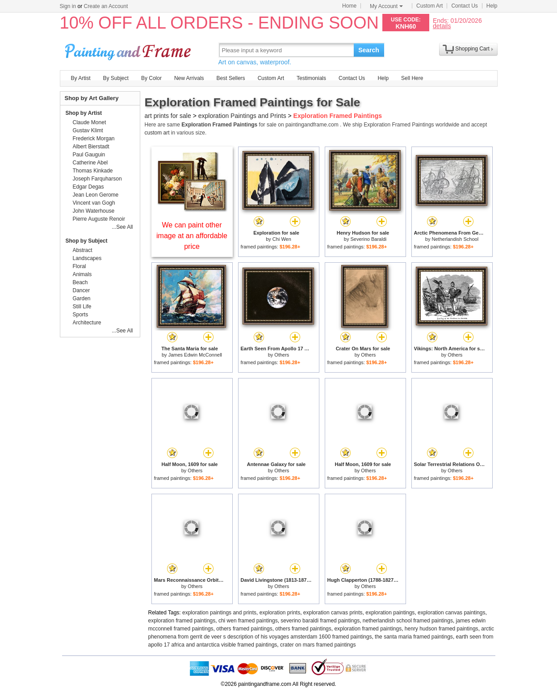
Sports (80, 314)
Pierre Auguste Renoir (99, 219)
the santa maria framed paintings (414, 637)
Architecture (87, 322)
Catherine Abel (90, 163)
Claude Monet (89, 122)
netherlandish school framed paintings (408, 621)
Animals (82, 274)
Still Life (82, 306)
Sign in (68, 6)
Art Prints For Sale (129, 49)
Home (349, 6)
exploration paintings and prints (219, 612)
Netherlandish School (455, 239)
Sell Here (412, 78)
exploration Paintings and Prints (242, 115)
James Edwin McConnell (195, 354)
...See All (122, 227)
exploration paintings (390, 612)
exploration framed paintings (182, 621)
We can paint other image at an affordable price (191, 235)
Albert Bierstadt (91, 146)
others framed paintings (244, 629)
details (442, 25)
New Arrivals (189, 78)
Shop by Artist (84, 113)
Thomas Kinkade (93, 171)
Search (368, 50)
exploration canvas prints (333, 612)
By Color (151, 78)
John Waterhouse (94, 211)
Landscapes (87, 258)
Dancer (81, 290)
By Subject (116, 78)
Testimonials (311, 78)
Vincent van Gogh (94, 203)
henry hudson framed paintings (441, 629)
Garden (82, 298)
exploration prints (280, 612)
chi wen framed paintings (248, 621)
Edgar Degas (88, 187)
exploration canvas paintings (451, 612)
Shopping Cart (472, 49)
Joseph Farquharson (97, 179)
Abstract (82, 250)
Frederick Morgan (94, 138)
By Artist (81, 78)
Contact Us (464, 6)
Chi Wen (281, 239)
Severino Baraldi (368, 239)
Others (281, 354)
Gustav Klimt (88, 130)
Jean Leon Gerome (96, 195)
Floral (79, 266)
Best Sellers (231, 78)
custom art (157, 133)
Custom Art (429, 6)
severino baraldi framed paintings (320, 621)
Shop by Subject (87, 241)
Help (492, 6)
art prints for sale (168, 115)
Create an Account (106, 6)
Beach (80, 282)
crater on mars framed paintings (318, 645)
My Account (386, 6)
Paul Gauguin (89, 154)
